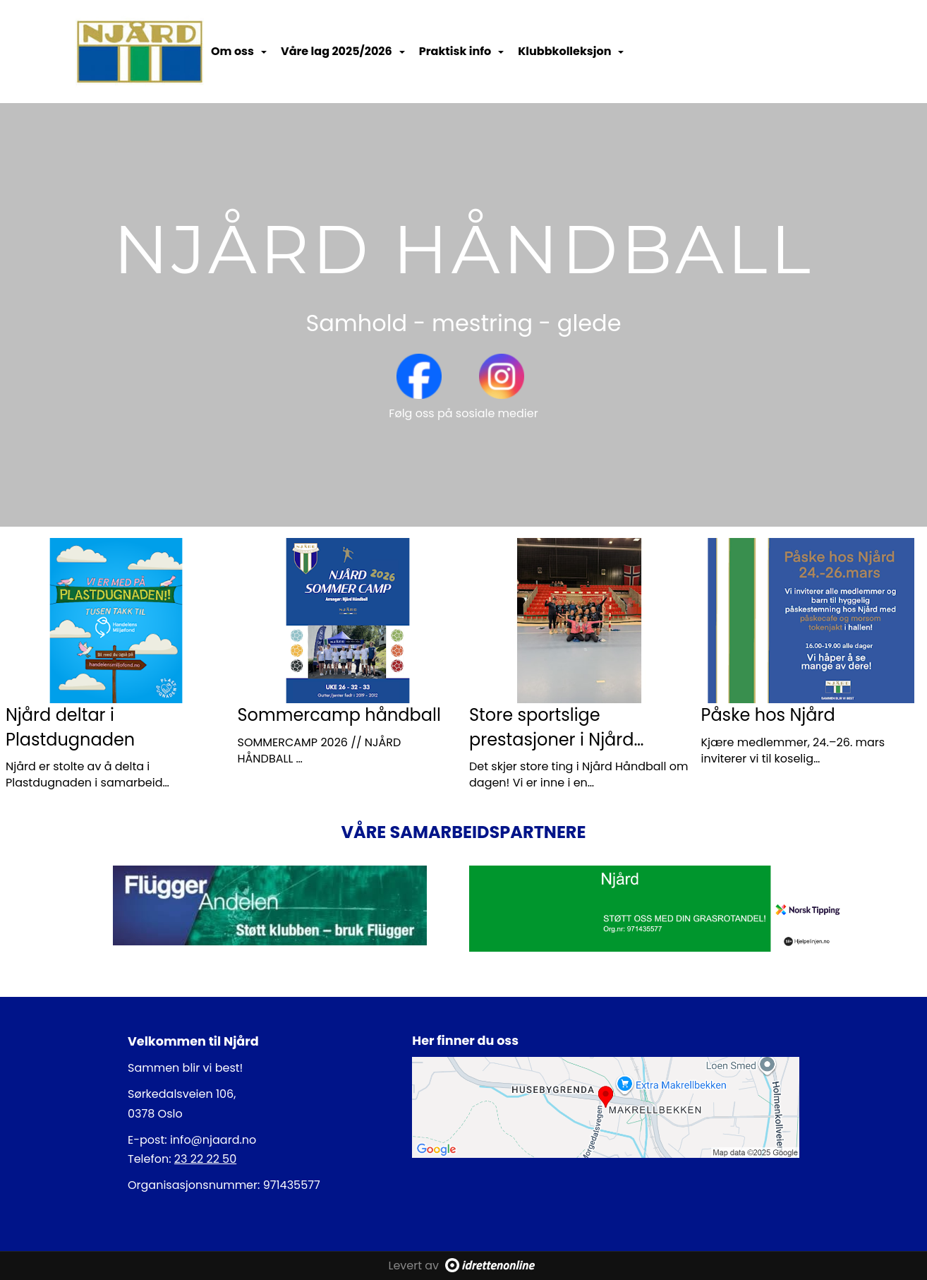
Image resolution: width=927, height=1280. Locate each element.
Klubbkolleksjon (571, 51)
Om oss (239, 51)
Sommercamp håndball (339, 714)
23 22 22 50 (205, 1159)
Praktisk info (461, 51)
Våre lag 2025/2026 (343, 51)
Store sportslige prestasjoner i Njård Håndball (551, 739)
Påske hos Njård (768, 714)
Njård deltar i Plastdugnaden (70, 726)
